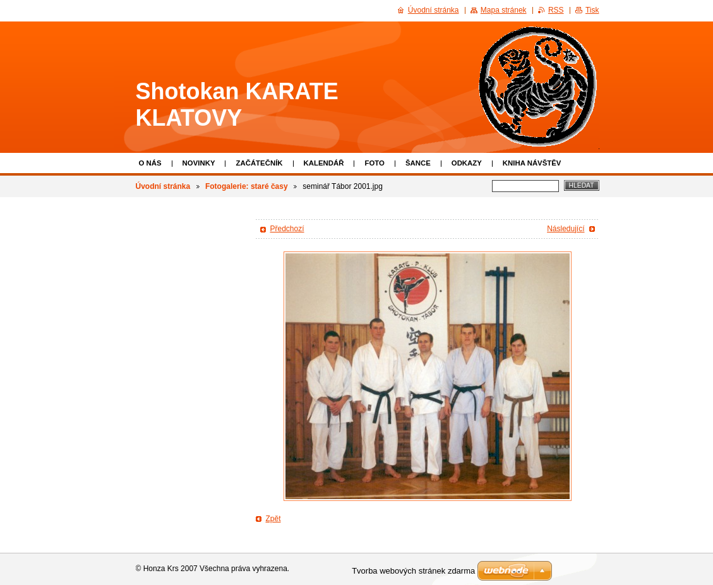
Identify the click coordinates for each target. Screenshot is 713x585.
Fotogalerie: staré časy (246, 186)
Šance (418, 163)
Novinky (199, 163)
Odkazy (467, 163)
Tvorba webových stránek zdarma (413, 571)
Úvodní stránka (163, 186)
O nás (150, 163)
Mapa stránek (504, 10)
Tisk (592, 10)
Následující (565, 228)
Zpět (273, 518)
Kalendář (324, 163)
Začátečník (259, 163)
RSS (556, 10)
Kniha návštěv (532, 163)
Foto (374, 163)
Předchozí (287, 228)
